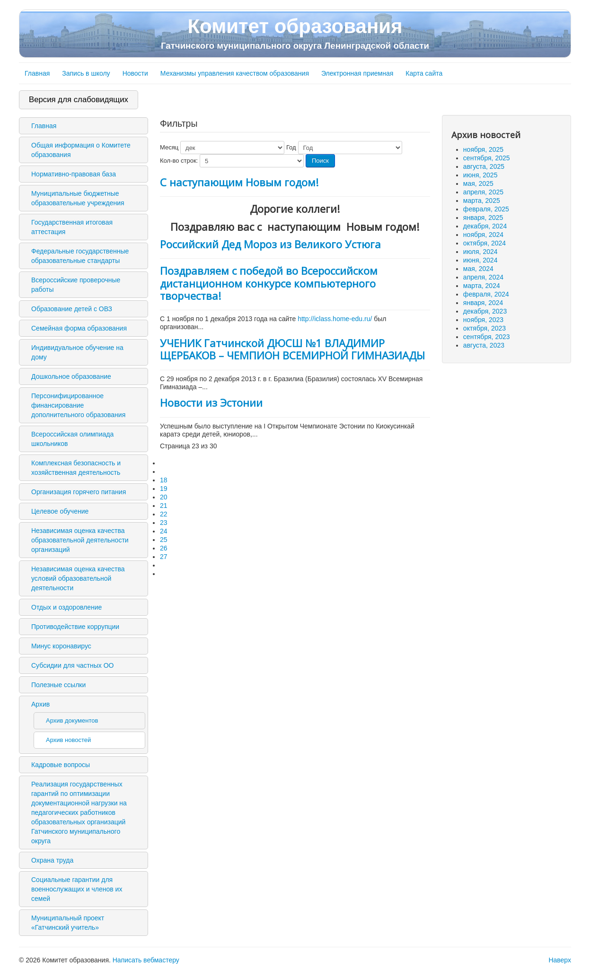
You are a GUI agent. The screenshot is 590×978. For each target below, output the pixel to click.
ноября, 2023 (483, 319)
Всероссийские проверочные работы (75, 284)
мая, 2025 (478, 183)
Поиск (320, 160)
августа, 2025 (483, 166)
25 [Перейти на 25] (163, 539)
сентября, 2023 (486, 337)
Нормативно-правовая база (73, 174)
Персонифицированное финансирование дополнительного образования (78, 405)
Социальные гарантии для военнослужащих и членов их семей (76, 889)
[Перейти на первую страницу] (164, 463)
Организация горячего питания (78, 492)
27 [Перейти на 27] (163, 556)
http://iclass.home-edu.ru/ (335, 319)
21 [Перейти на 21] (163, 505)
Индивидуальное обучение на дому (77, 352)
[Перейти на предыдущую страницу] (164, 471)
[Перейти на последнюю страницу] (164, 573)
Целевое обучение (59, 511)
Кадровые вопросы (60, 764)
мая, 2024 (478, 268)
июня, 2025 (480, 175)
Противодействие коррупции (75, 626)
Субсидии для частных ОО (72, 665)
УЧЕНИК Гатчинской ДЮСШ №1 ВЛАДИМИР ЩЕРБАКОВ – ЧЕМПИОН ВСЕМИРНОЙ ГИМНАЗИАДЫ (292, 349)
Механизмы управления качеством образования (234, 73)
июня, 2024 (480, 260)
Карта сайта (423, 73)
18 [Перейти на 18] (163, 480)
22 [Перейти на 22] (163, 514)
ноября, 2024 (483, 234)
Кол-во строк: (179, 160)
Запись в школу (86, 73)
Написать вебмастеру (146, 960)
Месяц (169, 147)
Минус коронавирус (61, 646)
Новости (135, 73)
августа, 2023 (483, 345)
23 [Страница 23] (163, 522)
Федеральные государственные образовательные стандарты (80, 255)
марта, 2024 (481, 285)
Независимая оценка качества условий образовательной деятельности (78, 578)
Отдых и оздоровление (66, 607)
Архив (40, 704)
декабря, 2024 (485, 226)
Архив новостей (68, 739)
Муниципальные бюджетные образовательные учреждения (77, 198)
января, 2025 (483, 217)
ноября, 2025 (483, 149)
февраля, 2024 (486, 294)
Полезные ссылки (58, 685)
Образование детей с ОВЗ (71, 309)
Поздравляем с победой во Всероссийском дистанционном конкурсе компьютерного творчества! (269, 283)
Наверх (559, 960)
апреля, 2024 (483, 277)
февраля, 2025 (486, 209)
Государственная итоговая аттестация (72, 227)
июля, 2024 (480, 251)
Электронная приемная (357, 73)
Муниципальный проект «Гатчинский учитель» (67, 922)
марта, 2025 (481, 200)
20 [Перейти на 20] (163, 497)
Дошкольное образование (71, 376)
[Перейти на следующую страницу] (164, 565)
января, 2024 (483, 302)
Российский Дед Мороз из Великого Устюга (270, 244)
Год (291, 147)
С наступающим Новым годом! (239, 182)
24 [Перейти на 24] (163, 531)
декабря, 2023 (485, 311)
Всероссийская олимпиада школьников (72, 438)
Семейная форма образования (79, 328)
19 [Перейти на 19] (163, 488)
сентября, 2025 (486, 158)
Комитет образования (295, 33)
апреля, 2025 (483, 192)
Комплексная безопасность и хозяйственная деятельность (76, 467)
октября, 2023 (484, 328)
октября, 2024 (484, 243)
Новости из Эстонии (211, 402)
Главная (37, 73)
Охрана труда (52, 860)
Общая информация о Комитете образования (81, 149)
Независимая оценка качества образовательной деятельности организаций (80, 540)
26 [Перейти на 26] (163, 548)
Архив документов (72, 720)
